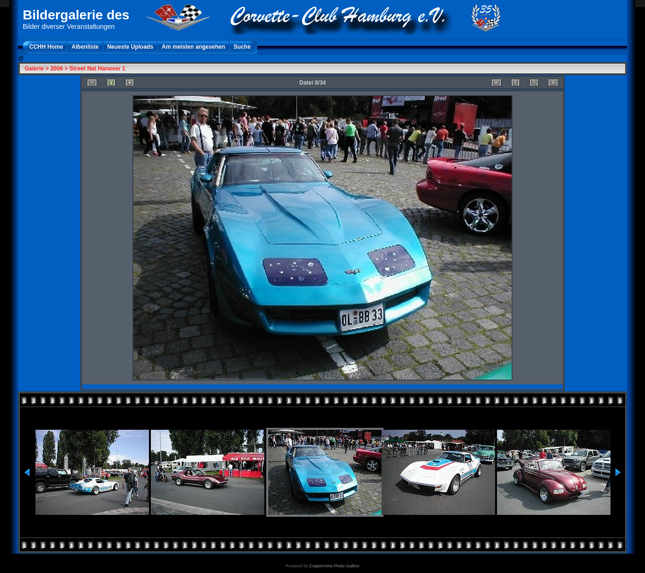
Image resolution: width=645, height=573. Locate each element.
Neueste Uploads (130, 46)
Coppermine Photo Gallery (334, 566)
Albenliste (84, 46)
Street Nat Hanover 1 (97, 68)
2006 (56, 68)
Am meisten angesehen (193, 46)
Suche (242, 46)
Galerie (34, 68)
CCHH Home (46, 46)
